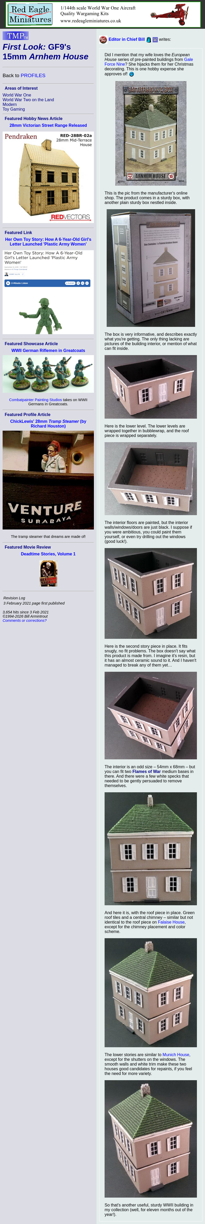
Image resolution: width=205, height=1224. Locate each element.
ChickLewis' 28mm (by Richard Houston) (48, 423)
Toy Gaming (14, 109)
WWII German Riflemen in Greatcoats (48, 350)
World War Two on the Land (28, 100)
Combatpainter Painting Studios (35, 400)
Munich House (175, 1054)
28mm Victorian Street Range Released (48, 125)
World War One (17, 95)
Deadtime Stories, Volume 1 (48, 554)
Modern (10, 104)
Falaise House (171, 922)
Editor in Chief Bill (126, 39)
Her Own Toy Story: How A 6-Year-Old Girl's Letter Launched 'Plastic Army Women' (48, 241)
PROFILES (33, 75)
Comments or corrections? (25, 620)
